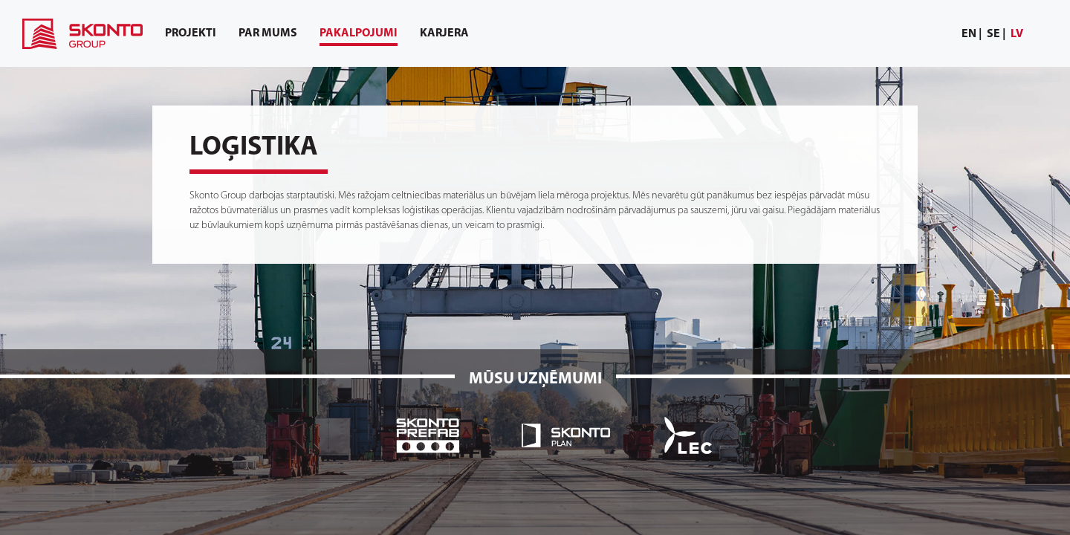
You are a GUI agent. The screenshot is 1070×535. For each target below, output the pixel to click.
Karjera (444, 33)
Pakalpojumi (359, 36)
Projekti (190, 33)
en (969, 34)
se (993, 34)
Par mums (268, 33)
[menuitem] (972, 34)
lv (1017, 34)
